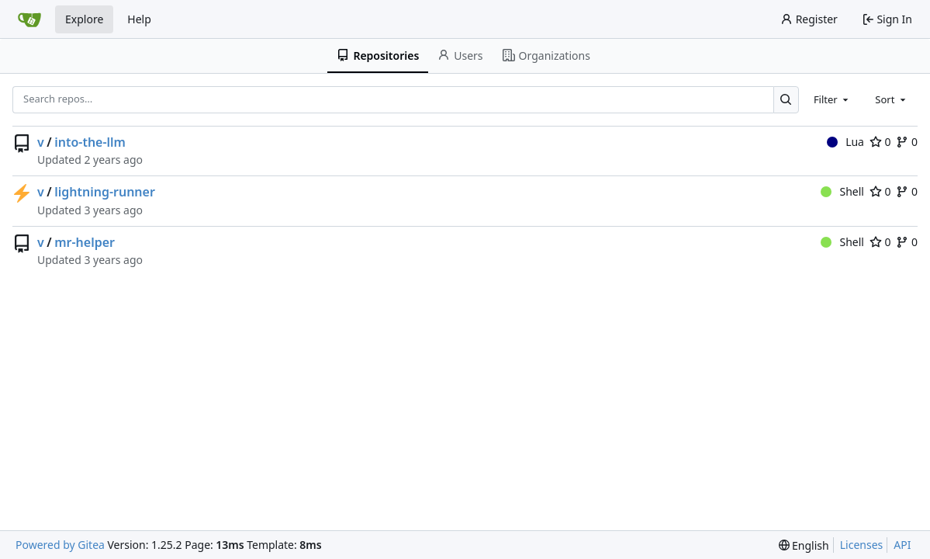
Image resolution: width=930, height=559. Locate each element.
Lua (845, 141)
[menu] (804, 545)
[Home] (29, 19)
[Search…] (786, 99)
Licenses (861, 544)
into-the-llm (90, 142)
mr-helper (84, 242)
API (902, 544)
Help (139, 19)
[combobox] (832, 99)
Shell (842, 191)
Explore (84, 19)
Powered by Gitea (60, 544)
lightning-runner (104, 192)
